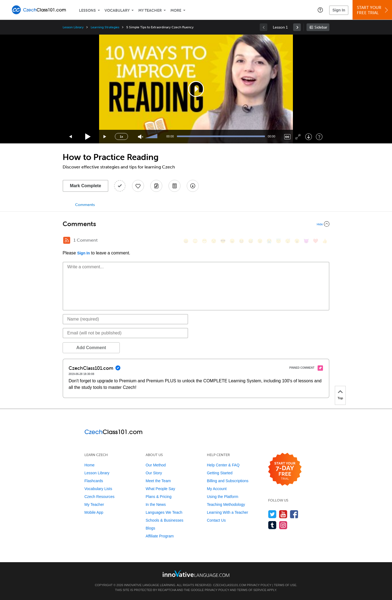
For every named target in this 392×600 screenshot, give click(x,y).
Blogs (150, 528)
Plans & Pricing (158, 496)
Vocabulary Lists (98, 489)
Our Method (156, 465)
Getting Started (219, 473)
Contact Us (216, 520)
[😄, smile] (186, 241)
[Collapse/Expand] (196, 224)
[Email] (125, 333)
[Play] (88, 136)
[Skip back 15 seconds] (70, 136)
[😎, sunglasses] (223, 241)
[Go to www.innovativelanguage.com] (196, 573)
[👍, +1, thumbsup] (324, 241)
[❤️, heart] (315, 241)
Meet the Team (158, 481)
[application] (196, 89)
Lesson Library (73, 27)
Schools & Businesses (164, 520)
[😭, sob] (269, 241)
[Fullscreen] (298, 136)
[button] (320, 10)
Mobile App (93, 512)
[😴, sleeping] (287, 241)
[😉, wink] (260, 241)
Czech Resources (99, 496)
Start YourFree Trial (373, 10)
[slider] (152, 136)
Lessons (87, 10)
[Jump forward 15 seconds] (105, 136)
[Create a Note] (156, 186)
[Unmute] (140, 136)
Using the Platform (222, 496)
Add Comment (91, 347)
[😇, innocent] (278, 241)
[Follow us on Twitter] (272, 514)
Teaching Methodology (226, 504)
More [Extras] (175, 10)
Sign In (338, 10)
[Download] (308, 136)
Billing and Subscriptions (228, 481)
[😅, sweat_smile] (250, 241)
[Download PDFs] (174, 186)
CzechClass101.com (229, 585)
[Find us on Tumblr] (272, 525)
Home (89, 465)
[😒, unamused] (213, 241)
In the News (156, 504)
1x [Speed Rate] (121, 136)
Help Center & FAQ (223, 465)
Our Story (154, 473)
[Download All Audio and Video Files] (193, 186)
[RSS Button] (67, 240)
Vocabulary (117, 10)
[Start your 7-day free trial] (285, 469)
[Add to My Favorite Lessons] (138, 186)
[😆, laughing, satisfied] (241, 241)
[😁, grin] (204, 241)
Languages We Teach (164, 512)
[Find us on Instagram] (283, 525)
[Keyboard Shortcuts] (319, 136)
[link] (297, 27)
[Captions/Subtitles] (287, 136)
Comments (85, 204)
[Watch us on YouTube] (283, 514)
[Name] (125, 319)
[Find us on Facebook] (294, 514)
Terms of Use (285, 585)
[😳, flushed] (195, 241)
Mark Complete (85, 185)
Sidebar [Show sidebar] (320, 27)
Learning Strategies (105, 27)
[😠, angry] (232, 241)
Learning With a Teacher (227, 512)
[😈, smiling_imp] (306, 241)
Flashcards (93, 481)
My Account (216, 489)
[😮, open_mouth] (297, 241)
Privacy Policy (259, 585)
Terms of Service (252, 590)
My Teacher (150, 10)
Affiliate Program (160, 536)
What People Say (160, 489)
